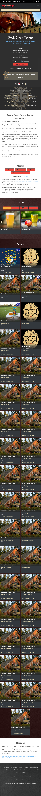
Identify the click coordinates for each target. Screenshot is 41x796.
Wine (24, 208)
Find (23, 1)
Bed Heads (16, 1)
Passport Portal (7, 1)
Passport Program (23, 767)
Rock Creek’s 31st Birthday (10, 105)
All (7, 208)
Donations (22, 772)
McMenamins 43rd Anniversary (12, 95)
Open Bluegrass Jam (9, 102)
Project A (31, 776)
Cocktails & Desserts (20, 173)
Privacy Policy (23, 770)
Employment (10, 770)
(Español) (16, 770)
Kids (31, 170)
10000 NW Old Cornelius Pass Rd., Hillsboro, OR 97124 (20, 41)
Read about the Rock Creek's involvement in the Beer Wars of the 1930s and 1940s (19, 757)
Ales (15, 208)
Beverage (20, 170)
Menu (9, 170)
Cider (33, 208)
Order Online (20, 64)
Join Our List (14, 767)
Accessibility (32, 770)
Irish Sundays (7, 98)
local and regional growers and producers (27, 181)
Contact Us (26, 44)
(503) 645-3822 (16, 44)
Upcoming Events (20, 91)
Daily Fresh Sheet (20, 780)
